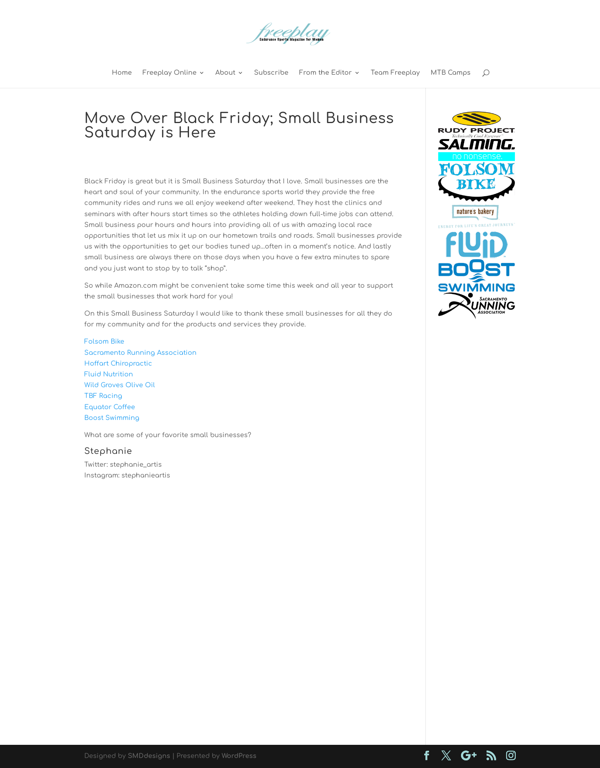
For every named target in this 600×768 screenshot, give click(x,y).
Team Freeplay (395, 73)
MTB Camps (451, 73)
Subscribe (271, 73)
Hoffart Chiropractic (118, 363)
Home (122, 73)
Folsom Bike (104, 341)
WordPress (239, 756)
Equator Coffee (109, 407)
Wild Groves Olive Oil (119, 385)
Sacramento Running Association (140, 352)
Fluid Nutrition (108, 374)
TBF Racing (103, 396)
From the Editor (325, 73)
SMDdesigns (149, 756)
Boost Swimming (111, 418)
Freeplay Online (170, 73)
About (225, 73)
